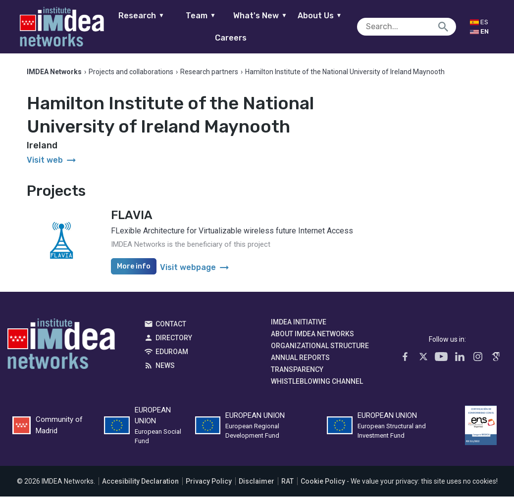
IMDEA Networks (61, 347)
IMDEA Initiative (298, 323)
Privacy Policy (209, 483)
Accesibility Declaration (140, 483)
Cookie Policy (323, 483)
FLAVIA (132, 217)
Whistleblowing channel (317, 383)
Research (147, 15)
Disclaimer (256, 483)
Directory (173, 339)
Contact (170, 325)
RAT (287, 483)
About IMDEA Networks (312, 335)
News (165, 367)
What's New (266, 15)
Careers (236, 38)
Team (206, 15)
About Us (325, 15)
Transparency (297, 371)
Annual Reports (300, 359)
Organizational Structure (320, 347)
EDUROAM (171, 353)
